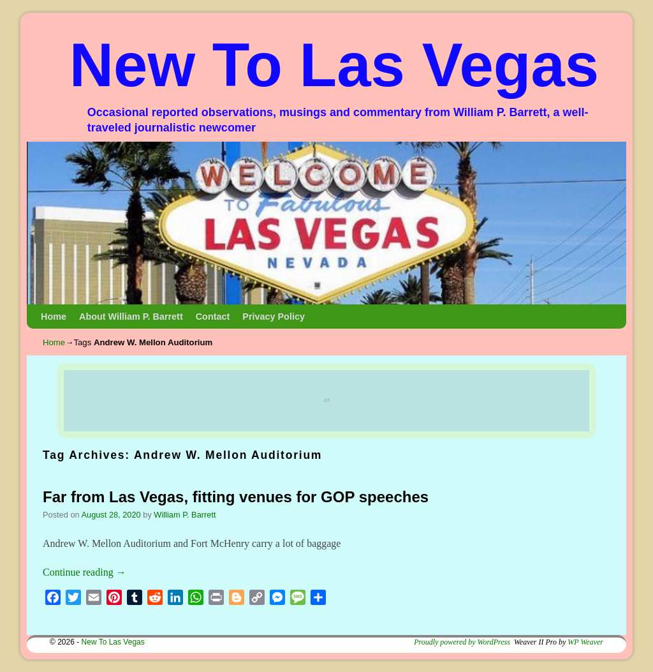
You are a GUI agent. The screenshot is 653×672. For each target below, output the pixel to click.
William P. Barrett (185, 514)
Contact (213, 316)
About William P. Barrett (131, 316)
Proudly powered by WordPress (462, 642)
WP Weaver (585, 642)
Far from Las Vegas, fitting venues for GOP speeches (236, 496)
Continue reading (84, 572)
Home (53, 316)
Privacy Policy (273, 316)
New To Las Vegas (334, 65)
